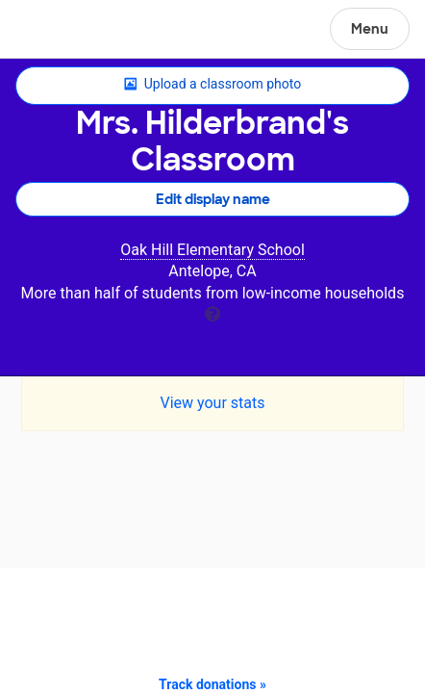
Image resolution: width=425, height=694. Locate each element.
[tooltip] (212, 312)
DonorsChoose (61, 30)
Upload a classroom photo (212, 84)
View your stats (212, 403)
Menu (369, 29)
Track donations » (212, 684)
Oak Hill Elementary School (212, 250)
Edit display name (213, 199)
